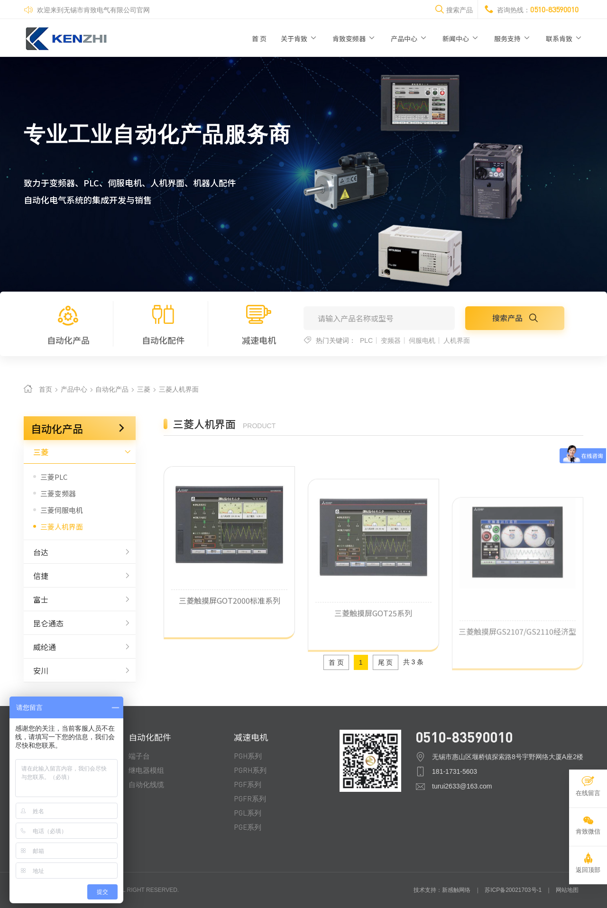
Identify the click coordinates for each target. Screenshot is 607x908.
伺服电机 (422, 340)
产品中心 (409, 38)
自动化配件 (163, 323)
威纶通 (79, 647)
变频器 (391, 340)
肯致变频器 (354, 38)
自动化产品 (68, 323)
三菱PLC (53, 477)
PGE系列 (247, 827)
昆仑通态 (79, 623)
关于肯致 (299, 38)
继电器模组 (146, 770)
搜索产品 (515, 317)
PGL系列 (247, 812)
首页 (45, 389)
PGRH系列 (250, 770)
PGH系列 (248, 756)
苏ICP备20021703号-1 (513, 890)
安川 (79, 670)
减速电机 (259, 323)
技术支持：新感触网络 (442, 890)
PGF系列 (247, 784)
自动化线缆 (146, 784)
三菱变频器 (58, 493)
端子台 (139, 756)
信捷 (79, 575)
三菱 (144, 389)
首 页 (259, 38)
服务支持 (513, 38)
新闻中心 (461, 38)
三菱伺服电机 (61, 510)
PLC (366, 340)
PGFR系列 (250, 798)
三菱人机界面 (179, 389)
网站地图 (567, 890)
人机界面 (456, 340)
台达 (79, 552)
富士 (79, 599)
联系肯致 (564, 38)
